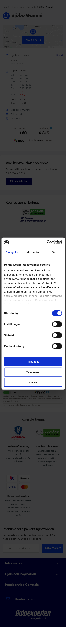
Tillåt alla (33, 361)
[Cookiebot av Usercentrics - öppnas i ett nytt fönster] (47, 242)
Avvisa (33, 382)
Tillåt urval (33, 371)
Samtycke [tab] (12, 252)
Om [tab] (54, 252)
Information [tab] (33, 252)
